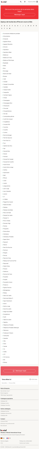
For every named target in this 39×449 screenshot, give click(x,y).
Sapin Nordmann (7, 301)
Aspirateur (5, 49)
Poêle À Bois (6, 266)
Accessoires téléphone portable (11, 33)
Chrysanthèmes (7, 111)
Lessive (4, 194)
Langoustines (6, 186)
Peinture (5, 250)
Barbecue (5, 55)
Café (4, 79)
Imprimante (5, 172)
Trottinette (5, 335)
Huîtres (4, 170)
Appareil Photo (6, 41)
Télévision (5, 330)
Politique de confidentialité (26, 441)
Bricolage (5, 71)
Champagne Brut (7, 103)
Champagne (6, 100)
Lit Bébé (5, 199)
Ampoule (5, 39)
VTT (3, 354)
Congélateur (6, 121)
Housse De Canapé (7, 159)
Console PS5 (6, 124)
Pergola (4, 252)
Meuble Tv (5, 218)
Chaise (4, 97)
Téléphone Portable (7, 325)
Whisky (4, 362)
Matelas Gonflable (7, 210)
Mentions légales (4, 441)
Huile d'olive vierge (7, 167)
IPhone (4, 178)
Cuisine (4, 132)
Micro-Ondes (6, 220)
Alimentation (6, 36)
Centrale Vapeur (7, 95)
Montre (4, 226)
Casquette (5, 92)
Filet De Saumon (7, 138)
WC (3, 359)
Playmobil (5, 263)
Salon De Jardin (6, 295)
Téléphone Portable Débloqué (10, 327)
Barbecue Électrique (8, 60)
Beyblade (5, 63)
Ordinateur (5, 234)
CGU (2, 443)
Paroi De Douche (7, 247)
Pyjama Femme (6, 287)
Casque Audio (6, 89)
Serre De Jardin (6, 309)
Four (4, 143)
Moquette (5, 228)
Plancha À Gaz (6, 258)
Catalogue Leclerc (5, 403)
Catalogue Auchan (5, 411)
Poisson (4, 269)
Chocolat (5, 108)
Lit (3, 196)
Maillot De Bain (6, 204)
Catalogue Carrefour (5, 405)
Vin (3, 349)
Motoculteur (6, 231)
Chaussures (5, 105)
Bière (4, 65)
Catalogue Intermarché (6, 413)
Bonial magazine (4, 393)
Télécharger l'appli (19, 14)
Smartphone (6, 314)
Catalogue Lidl (4, 401)
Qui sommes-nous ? (5, 391)
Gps (3, 148)
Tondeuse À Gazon (7, 333)
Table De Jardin (6, 319)
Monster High (6, 223)
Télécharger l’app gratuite (6, 395)
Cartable (5, 87)
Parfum (4, 244)
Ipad (3, 175)
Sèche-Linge (6, 306)
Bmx (4, 68)
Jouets (4, 183)
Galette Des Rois (7, 146)
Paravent (5, 242)
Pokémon (5, 271)
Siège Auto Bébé (7, 311)
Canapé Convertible (8, 84)
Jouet (4, 180)
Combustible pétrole (8, 116)
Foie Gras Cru (6, 140)
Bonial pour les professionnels (7, 423)
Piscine (4, 255)
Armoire (4, 47)
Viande (4, 346)
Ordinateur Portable (7, 236)
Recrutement (4, 425)
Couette (5, 129)
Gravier (4, 154)
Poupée (4, 279)
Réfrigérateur (6, 290)
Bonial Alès (4, 383)
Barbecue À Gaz (7, 57)
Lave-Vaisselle (6, 191)
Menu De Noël (6, 212)
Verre (4, 343)
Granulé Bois (6, 151)
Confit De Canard (7, 119)
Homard (4, 156)
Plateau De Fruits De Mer (9, 260)
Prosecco (5, 285)
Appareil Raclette (7, 44)
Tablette (5, 322)
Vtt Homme (6, 357)
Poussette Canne (7, 282)
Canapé (4, 81)
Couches (5, 127)
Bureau (4, 76)
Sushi (4, 317)
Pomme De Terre (7, 274)
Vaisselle (5, 338)
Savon (4, 303)
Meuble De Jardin (7, 215)
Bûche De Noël (6, 73)
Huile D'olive (6, 164)
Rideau (4, 293)
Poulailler (5, 277)
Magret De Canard (7, 202)
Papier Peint (6, 239)
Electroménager (7, 135)
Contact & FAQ (4, 421)
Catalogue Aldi (4, 415)
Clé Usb (4, 113)
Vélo (4, 341)
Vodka (4, 351)
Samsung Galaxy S (7, 298)
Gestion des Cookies (24, 443)
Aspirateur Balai (6, 52)
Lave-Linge (5, 188)
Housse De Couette (8, 162)
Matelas (4, 207)
